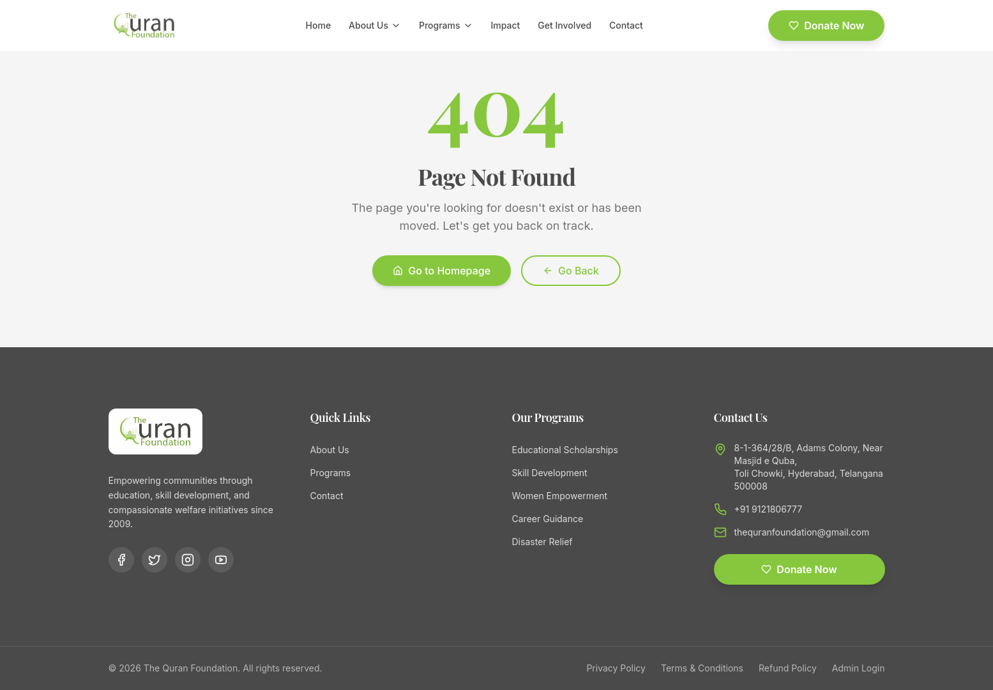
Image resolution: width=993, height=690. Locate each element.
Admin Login (858, 668)
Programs (446, 25)
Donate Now (826, 25)
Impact (505, 25)
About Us (375, 25)
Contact (626, 25)
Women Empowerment (560, 495)
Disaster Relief (542, 541)
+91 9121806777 (768, 509)
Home (318, 25)
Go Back (571, 270)
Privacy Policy (616, 668)
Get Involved (564, 25)
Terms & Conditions (702, 668)
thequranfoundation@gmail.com (802, 532)
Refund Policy (788, 668)
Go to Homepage (441, 270)
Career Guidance (548, 518)
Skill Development (549, 472)
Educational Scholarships (565, 449)
